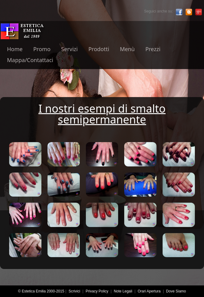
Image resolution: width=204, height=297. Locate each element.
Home (15, 49)
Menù (127, 49)
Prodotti (98, 49)
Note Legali (123, 291)
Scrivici (74, 291)
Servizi (69, 49)
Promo (42, 49)
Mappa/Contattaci (30, 60)
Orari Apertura (149, 291)
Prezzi (152, 49)
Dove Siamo (176, 291)
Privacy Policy (97, 291)
